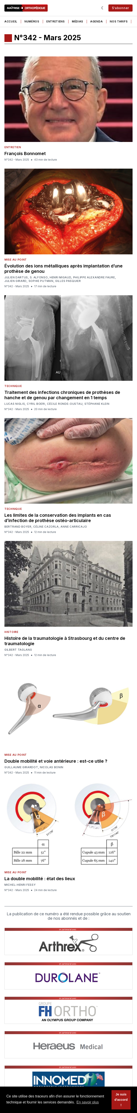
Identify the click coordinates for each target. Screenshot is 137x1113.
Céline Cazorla (46, 527)
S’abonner (120, 8)
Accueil (10, 21)
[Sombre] (103, 8)
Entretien (12, 147)
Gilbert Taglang (18, 650)
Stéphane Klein (97, 404)
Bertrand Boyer (17, 527)
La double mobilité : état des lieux (39, 878)
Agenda (96, 21)
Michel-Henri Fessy (20, 885)
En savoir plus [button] (87, 1102)
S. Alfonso (39, 277)
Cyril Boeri (36, 404)
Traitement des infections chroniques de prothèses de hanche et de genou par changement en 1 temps (62, 395)
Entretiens (55, 21)
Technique (13, 386)
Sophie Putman (41, 281)
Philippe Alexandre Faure (94, 277)
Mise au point (15, 259)
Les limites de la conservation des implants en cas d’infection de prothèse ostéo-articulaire (57, 518)
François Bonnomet (25, 153)
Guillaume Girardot (21, 767)
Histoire (11, 632)
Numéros (31, 21)
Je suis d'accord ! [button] (120, 1100)
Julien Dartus (16, 277)
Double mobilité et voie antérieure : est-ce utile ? (55, 761)
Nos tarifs (118, 21)
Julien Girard (15, 281)
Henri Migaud (60, 277)
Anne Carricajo (74, 527)
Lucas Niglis (14, 404)
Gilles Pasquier (68, 281)
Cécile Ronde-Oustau (64, 404)
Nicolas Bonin (51, 767)
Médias (77, 21)
